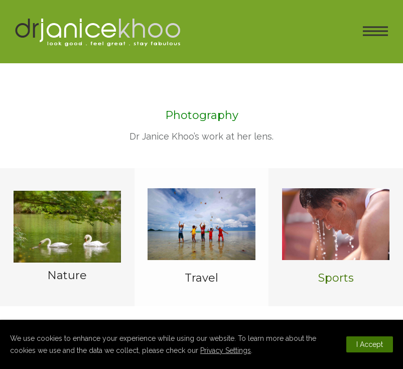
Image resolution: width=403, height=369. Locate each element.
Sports (336, 278)
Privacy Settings (225, 350)
